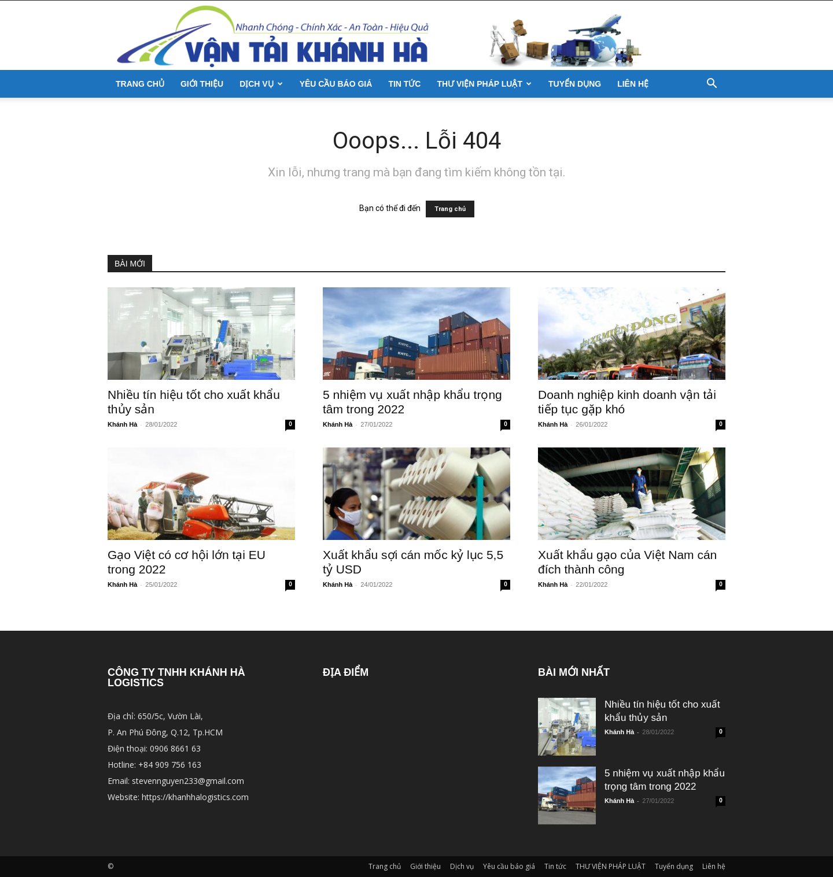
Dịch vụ (261, 83)
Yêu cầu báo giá (336, 83)
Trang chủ (140, 83)
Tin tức (404, 83)
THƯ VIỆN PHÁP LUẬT (484, 83)
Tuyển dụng (574, 83)
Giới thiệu (201, 83)
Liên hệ (632, 83)
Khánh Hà (122, 424)
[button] (711, 84)
